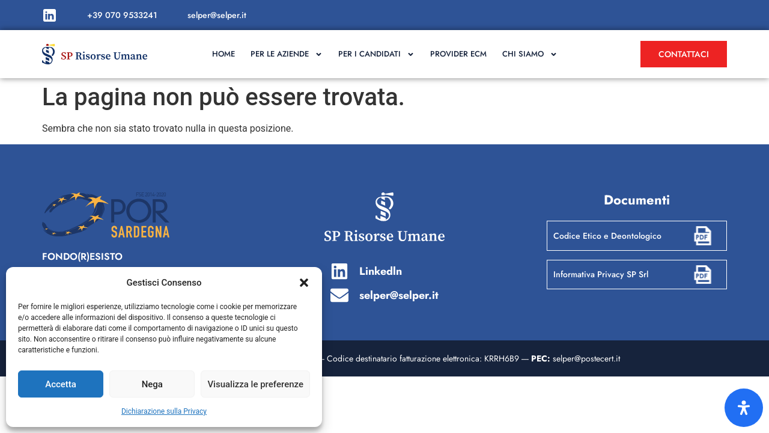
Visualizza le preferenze (255, 384)
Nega (152, 384)
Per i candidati (376, 54)
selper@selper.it (216, 15)
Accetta (60, 384)
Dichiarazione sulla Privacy (164, 411)
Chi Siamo (530, 54)
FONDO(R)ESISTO (82, 256)
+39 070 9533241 (122, 15)
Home (223, 54)
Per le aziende (287, 54)
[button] (304, 283)
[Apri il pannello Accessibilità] (744, 407)
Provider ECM (458, 54)
